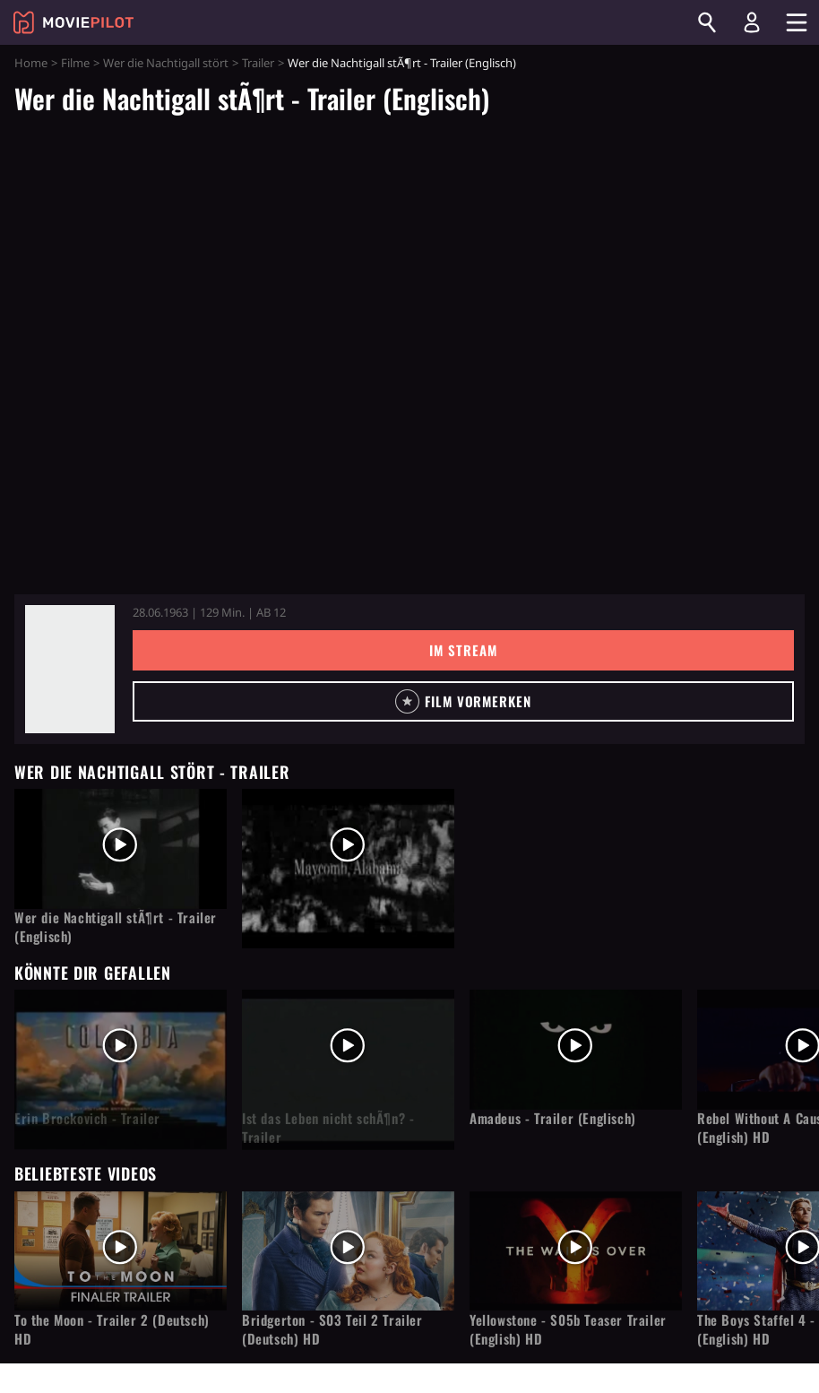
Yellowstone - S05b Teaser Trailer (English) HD (568, 1329)
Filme (75, 63)
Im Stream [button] (462, 650)
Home (30, 63)
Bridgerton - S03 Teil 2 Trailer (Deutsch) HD (332, 1329)
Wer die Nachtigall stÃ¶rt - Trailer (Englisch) (115, 927)
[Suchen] (707, 22)
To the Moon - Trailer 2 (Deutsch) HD (112, 1329)
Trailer (258, 63)
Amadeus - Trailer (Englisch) (553, 1118)
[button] (463, 701)
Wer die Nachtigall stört (165, 63)
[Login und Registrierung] (751, 22)
